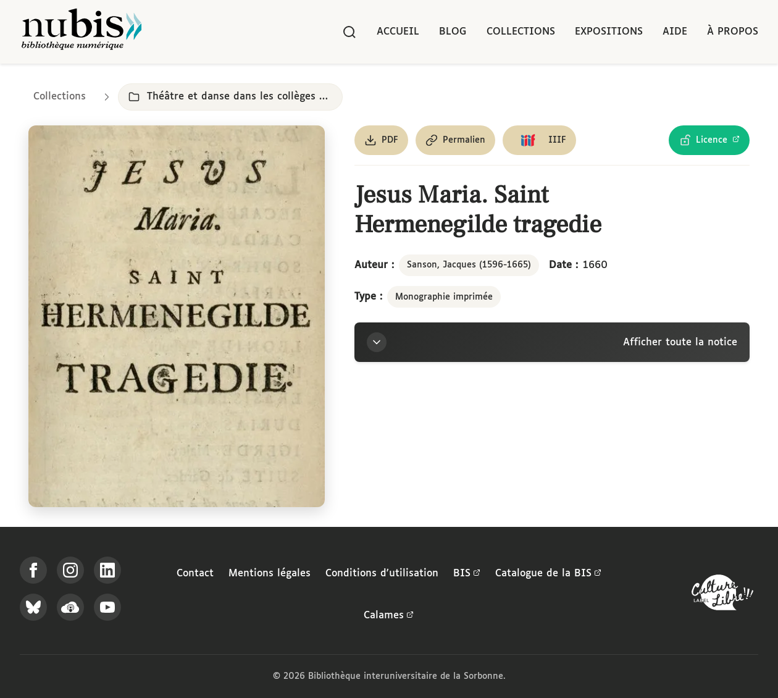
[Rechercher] (349, 32)
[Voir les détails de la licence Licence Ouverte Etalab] (709, 140)
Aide (675, 32)
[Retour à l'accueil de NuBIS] (81, 31)
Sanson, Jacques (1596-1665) (469, 265)
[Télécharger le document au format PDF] (381, 140)
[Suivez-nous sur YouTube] (107, 607)
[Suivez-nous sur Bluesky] (33, 607)
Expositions (609, 32)
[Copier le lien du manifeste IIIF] (539, 140)
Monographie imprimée (444, 297)
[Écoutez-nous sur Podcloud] (70, 607)
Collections (521, 32)
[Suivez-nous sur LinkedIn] (107, 570)
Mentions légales (269, 573)
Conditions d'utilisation (381, 573)
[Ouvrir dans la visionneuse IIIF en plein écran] (176, 316)
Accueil (398, 32)
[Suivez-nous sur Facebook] (33, 570)
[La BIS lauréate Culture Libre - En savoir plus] (722, 595)
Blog (453, 32)
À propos (732, 32)
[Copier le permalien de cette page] (455, 140)
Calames (389, 616)
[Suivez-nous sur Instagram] (70, 570)
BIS (466, 574)
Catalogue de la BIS (548, 574)
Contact (195, 573)
